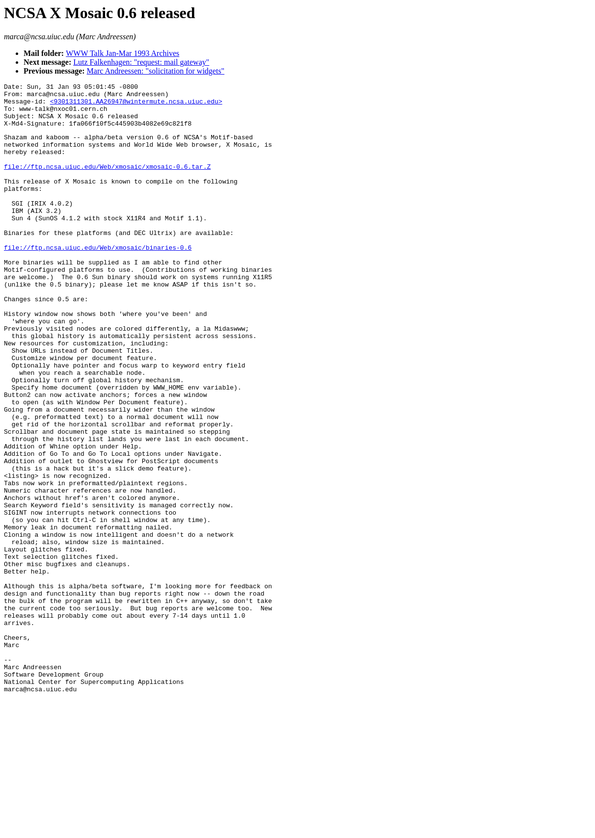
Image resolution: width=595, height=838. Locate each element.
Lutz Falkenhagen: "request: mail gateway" (141, 62)
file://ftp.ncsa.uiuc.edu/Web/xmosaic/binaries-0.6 (97, 279)
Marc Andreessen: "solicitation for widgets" (156, 71)
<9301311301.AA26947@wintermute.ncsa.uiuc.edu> (136, 105)
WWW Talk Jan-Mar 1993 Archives (122, 53)
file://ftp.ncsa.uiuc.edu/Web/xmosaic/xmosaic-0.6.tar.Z (107, 182)
